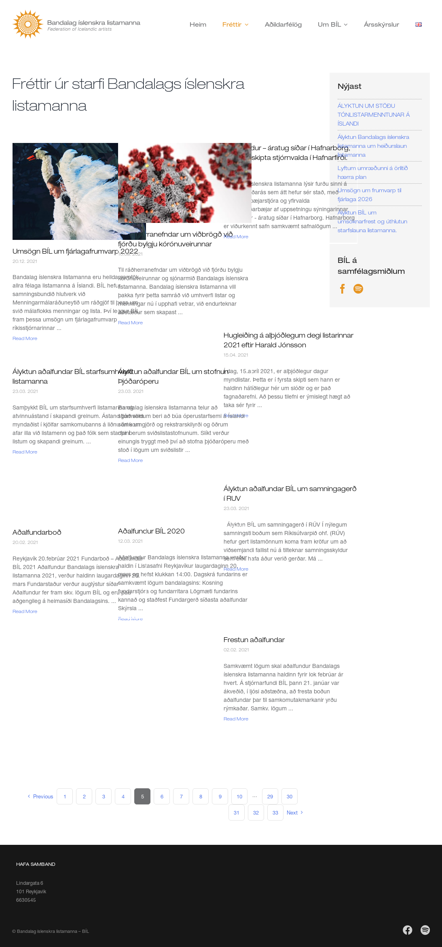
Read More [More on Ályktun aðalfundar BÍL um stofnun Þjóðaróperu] (130, 460)
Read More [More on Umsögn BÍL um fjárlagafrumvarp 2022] (25, 338)
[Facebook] (342, 289)
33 (275, 812)
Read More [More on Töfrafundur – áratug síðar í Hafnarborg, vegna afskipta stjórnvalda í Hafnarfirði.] (236, 236)
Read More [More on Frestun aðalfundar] (236, 718)
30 (289, 796)
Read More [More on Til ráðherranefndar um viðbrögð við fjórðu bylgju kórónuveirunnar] (130, 322)
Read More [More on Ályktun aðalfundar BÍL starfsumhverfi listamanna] (25, 451)
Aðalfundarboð (37, 532)
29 (270, 796)
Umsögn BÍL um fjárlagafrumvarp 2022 (75, 251)
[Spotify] (358, 289)
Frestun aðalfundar (254, 640)
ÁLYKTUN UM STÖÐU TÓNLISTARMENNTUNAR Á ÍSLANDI (374, 115)
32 (256, 812)
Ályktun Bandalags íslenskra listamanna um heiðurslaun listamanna (373, 146)
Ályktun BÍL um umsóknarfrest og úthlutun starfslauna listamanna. (372, 221)
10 (239, 796)
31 (236, 812)
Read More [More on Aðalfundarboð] (25, 611)
